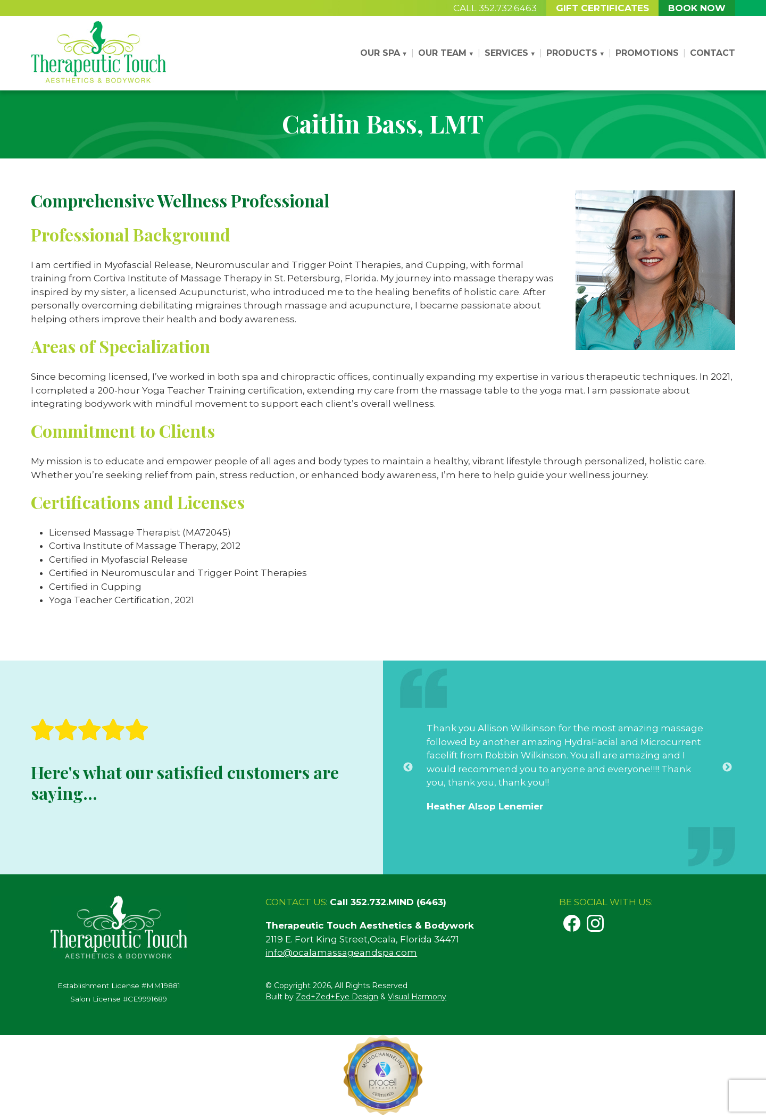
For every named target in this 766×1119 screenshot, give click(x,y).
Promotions (647, 53)
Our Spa (380, 53)
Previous (408, 781)
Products (571, 53)
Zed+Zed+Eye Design (337, 996)
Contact (712, 53)
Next (727, 781)
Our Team (442, 53)
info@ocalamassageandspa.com (341, 952)
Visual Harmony (417, 996)
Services (506, 53)
